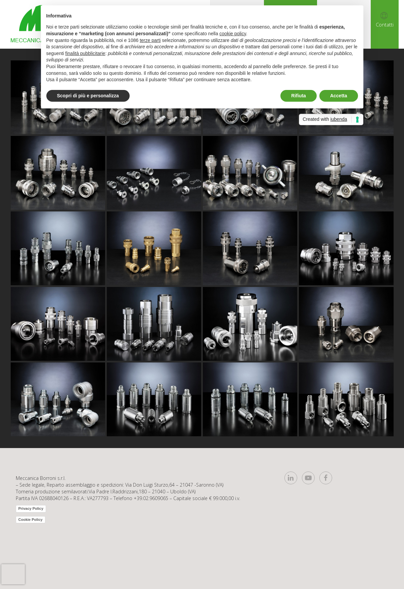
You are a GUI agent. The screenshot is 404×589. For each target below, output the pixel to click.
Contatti (385, 24)
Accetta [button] (338, 95)
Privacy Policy (31, 508)
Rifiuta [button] (298, 95)
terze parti (150, 40)
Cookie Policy (30, 520)
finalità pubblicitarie (85, 53)
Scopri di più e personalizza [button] (88, 95)
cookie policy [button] (232, 33)
